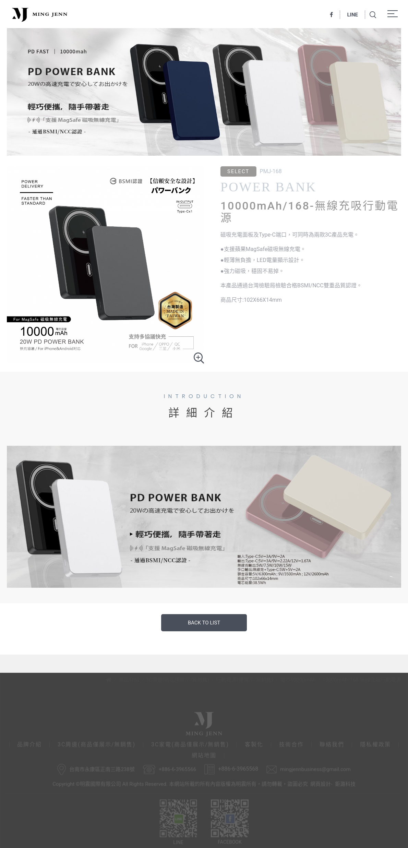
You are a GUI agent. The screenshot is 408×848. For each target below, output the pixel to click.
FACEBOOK (230, 820)
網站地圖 (204, 754)
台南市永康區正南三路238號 (101, 768)
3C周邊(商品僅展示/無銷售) (177, 678)
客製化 (254, 743)
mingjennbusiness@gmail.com (315, 768)
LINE (352, 15)
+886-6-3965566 (177, 768)
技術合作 (291, 743)
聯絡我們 (332, 743)
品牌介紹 (29, 743)
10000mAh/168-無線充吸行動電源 (362, 678)
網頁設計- (321, 782)
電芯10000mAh (298, 678)
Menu (394, 14)
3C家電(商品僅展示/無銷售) (190, 743)
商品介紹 (129, 678)
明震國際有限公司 (38, 14)
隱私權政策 (375, 743)
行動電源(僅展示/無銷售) (244, 678)
